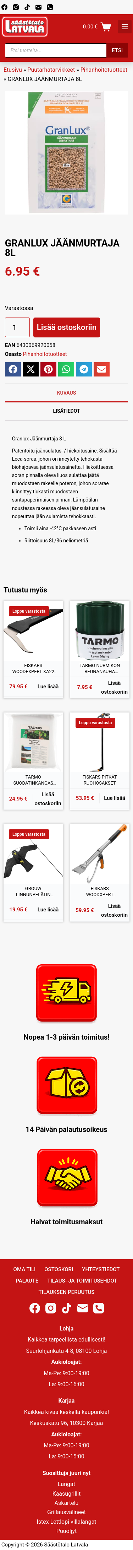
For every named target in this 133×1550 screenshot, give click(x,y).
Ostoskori (58, 1269)
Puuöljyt (66, 1531)
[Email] (38, 7)
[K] (125, 26)
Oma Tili (24, 1269)
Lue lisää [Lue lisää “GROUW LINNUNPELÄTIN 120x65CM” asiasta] (48, 909)
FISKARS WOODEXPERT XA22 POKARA (33, 669)
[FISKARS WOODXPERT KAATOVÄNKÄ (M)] (100, 854)
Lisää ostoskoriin (66, 327)
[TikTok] (27, 7)
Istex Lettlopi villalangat (66, 1521)
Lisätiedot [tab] (66, 411)
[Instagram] (16, 7)
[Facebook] (4, 7)
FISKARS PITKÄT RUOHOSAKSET (100, 780)
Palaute (27, 1281)
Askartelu (67, 1503)
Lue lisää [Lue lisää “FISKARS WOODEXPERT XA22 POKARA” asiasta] (48, 686)
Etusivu (13, 69)
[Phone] (50, 7)
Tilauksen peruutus (67, 1292)
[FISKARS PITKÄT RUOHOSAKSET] (100, 742)
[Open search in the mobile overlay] (66, 50)
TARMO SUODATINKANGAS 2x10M (33, 780)
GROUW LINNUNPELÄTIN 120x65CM (33, 892)
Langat (66, 1484)
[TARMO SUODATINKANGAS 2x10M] (33, 742)
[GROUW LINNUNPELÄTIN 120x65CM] (33, 854)
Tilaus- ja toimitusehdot (82, 1281)
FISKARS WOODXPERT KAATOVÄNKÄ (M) (99, 892)
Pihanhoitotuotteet (104, 69)
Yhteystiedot (101, 1269)
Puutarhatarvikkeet (51, 69)
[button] (13, 369)
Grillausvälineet (66, 1512)
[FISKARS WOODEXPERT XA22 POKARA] (33, 631)
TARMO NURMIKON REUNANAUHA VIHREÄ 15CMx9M (99, 669)
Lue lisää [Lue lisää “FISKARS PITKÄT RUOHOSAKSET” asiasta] (114, 798)
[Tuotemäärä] (17, 327)
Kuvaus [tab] (66, 393)
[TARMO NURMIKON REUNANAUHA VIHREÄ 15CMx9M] (100, 631)
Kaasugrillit (66, 1493)
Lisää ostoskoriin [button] (114, 687)
